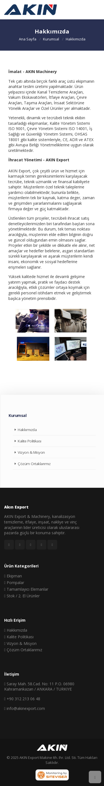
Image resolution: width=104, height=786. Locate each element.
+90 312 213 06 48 (22, 698)
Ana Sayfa (27, 38)
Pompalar (14, 582)
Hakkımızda (27, 429)
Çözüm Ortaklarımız (34, 463)
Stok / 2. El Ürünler (22, 595)
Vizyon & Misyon (31, 452)
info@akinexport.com (24, 708)
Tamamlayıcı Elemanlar (26, 589)
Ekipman (13, 576)
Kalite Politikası (29, 441)
